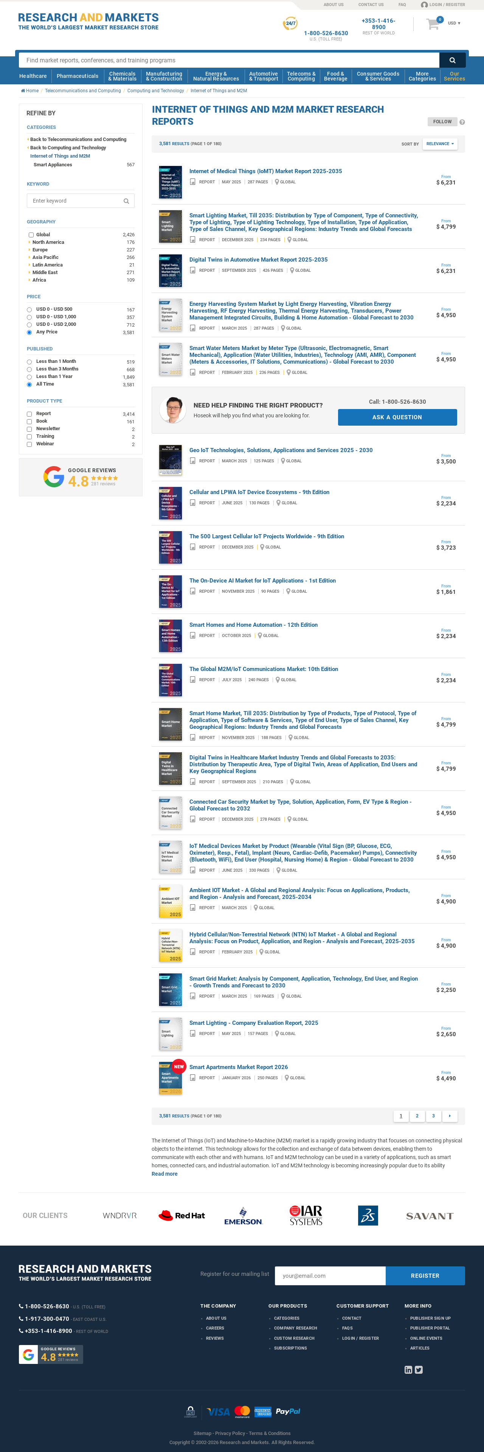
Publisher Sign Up (430, 1318)
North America (82, 242)
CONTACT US (371, 4)
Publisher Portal (430, 1328)
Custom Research (294, 1338)
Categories (286, 1318)
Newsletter (85, 428)
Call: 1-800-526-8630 (397, 401)
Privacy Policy (230, 1433)
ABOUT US (334, 4)
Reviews (215, 1338)
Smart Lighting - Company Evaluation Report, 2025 (253, 1023)
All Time (85, 384)
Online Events (426, 1338)
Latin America (82, 264)
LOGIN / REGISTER (443, 5)
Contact (351, 1318)
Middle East (82, 272)
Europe (82, 249)
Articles (420, 1348)
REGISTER (425, 1275)
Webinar (85, 443)
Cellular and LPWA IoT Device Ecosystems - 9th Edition (259, 492)
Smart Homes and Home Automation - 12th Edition (253, 624)
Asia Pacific (82, 257)
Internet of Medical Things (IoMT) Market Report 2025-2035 (265, 171)
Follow (442, 121)
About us (216, 1318)
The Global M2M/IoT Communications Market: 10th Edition (263, 669)
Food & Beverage (336, 76)
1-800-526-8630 (326, 33)
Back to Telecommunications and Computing (78, 139)
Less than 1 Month (85, 361)
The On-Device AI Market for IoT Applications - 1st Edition (262, 580)
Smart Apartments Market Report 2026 (238, 1067)
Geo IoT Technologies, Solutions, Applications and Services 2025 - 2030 (281, 450)
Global (85, 234)
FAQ (402, 4)
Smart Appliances (53, 164)
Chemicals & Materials (122, 76)
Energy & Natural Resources (216, 76)
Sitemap (202, 1433)
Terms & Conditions (270, 1433)
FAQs (347, 1328)
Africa (82, 279)
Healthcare (33, 76)
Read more (165, 1174)
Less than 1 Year (85, 376)
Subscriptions (290, 1348)
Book (85, 421)
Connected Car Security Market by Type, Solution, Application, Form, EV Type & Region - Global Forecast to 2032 (300, 805)
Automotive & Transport (263, 76)
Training (85, 436)
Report (85, 413)
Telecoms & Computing (301, 76)
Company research (295, 1328)
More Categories (422, 76)
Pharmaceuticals (78, 76)
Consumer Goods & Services (378, 76)
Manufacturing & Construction (164, 76)
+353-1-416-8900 (379, 24)
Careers (215, 1328)
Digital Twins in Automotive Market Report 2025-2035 (258, 259)
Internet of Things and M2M (60, 156)
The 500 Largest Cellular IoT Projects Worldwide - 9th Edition (266, 536)
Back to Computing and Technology (68, 147)
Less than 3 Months (85, 369)
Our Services (454, 76)
